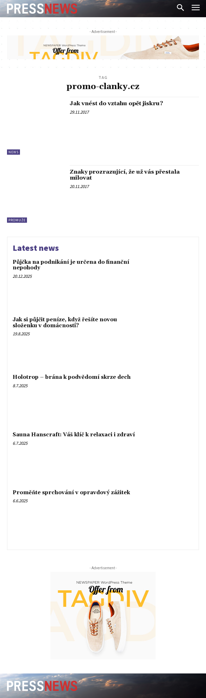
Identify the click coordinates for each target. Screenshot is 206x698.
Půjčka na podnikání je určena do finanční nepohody (71, 265)
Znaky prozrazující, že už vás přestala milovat (125, 175)
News (13, 152)
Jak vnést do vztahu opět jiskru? (116, 103)
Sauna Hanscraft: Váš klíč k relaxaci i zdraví (74, 434)
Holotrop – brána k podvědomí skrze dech (72, 377)
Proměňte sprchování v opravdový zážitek (71, 492)
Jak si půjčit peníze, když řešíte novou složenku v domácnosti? (65, 322)
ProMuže (17, 220)
